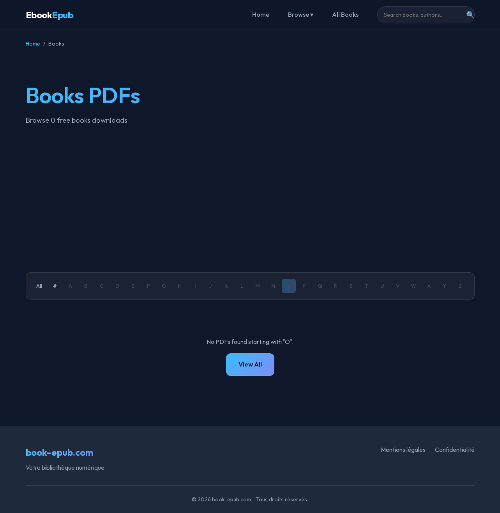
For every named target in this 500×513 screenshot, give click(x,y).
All (39, 285)
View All (250, 364)
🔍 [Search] (470, 15)
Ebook (49, 15)
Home (260, 14)
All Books (345, 14)
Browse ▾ (300, 14)
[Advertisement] (250, 199)
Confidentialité (455, 449)
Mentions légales (403, 449)
